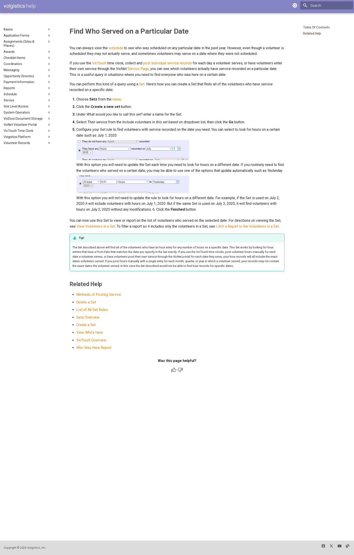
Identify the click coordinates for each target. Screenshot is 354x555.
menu (116, 99)
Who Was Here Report (93, 347)
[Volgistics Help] (19, 6)
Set (141, 84)
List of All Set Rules (92, 310)
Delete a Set (86, 302)
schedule (116, 48)
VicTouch (99, 63)
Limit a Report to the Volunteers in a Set (247, 226)
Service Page (138, 69)
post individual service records (167, 63)
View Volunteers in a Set (96, 226)
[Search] (326, 5)
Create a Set (86, 325)
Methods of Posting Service (98, 294)
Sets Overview (88, 317)
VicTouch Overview (91, 340)
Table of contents (316, 27)
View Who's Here (89, 332)
